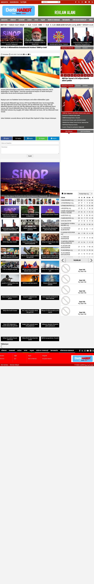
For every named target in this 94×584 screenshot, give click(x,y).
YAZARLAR (77, 260)
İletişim (23, 2)
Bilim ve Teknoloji (54, 20)
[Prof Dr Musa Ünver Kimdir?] (10, 239)
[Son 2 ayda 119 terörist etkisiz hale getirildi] (30, 308)
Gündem (13, 20)
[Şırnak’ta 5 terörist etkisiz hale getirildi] (10, 280)
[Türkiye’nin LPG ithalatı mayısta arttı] (50, 267)
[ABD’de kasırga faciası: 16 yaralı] (50, 335)
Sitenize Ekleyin (14, 365)
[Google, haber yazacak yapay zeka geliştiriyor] (30, 321)
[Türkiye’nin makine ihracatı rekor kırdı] (10, 335)
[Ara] (59, 2)
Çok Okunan (68, 131)
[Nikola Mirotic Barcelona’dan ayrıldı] (30, 335)
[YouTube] (86, 2)
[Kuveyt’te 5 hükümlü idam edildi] (30, 294)
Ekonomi (21, 20)
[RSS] (92, 2)
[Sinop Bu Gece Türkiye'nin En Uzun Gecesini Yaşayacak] (11, 37)
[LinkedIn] (89, 2)
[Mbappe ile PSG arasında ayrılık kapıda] (50, 308)
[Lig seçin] (85, 193)
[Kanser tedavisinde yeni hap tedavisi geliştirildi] (30, 239)
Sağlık (29, 20)
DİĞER (91, 20)
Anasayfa (4, 2)
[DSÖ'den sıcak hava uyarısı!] (30, 280)
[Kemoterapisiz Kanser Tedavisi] (59, 37)
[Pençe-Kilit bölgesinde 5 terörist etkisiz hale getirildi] (10, 321)
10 (92, 75)
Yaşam (43, 20)
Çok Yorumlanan (85, 131)
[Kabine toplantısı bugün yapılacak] (30, 225)
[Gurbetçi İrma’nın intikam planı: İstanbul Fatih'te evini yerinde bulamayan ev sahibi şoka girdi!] (50, 253)
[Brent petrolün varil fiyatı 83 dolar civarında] (50, 294)
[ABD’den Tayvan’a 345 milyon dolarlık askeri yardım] (77, 66)
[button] (62, 260)
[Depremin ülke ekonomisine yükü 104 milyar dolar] (50, 225)
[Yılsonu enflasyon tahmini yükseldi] (50, 280)
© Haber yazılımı (84, 365)
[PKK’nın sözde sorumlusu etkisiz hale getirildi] (30, 253)
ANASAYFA (4, 20)
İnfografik (66, 20)
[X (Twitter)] (79, 2)
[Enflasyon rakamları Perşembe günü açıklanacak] (50, 321)
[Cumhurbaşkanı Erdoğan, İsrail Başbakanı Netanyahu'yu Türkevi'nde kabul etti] (82, 37)
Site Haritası (4, 365)
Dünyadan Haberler (79, 20)
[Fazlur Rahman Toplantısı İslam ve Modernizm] (35, 37)
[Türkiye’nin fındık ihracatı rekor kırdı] (50, 239)
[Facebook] (75, 2)
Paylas (6, 138)
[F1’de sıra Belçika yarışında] (10, 267)
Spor (36, 20)
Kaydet (30, 156)
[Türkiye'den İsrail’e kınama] (10, 308)
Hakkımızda (14, 2)
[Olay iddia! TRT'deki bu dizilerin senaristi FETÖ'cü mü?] (10, 253)
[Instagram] (82, 2)
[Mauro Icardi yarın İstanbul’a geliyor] (10, 294)
